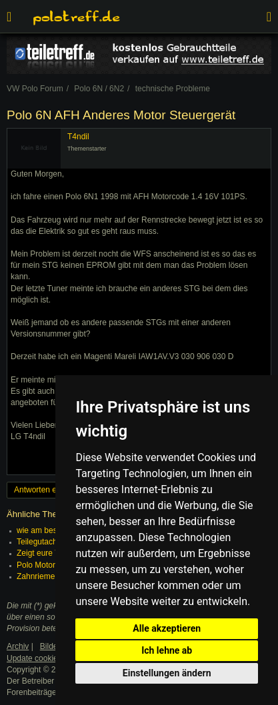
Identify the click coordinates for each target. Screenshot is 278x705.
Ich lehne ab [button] (166, 650)
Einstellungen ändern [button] (167, 673)
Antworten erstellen (48, 489)
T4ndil (78, 136)
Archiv (18, 646)
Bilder (50, 646)
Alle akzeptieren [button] (167, 628)
